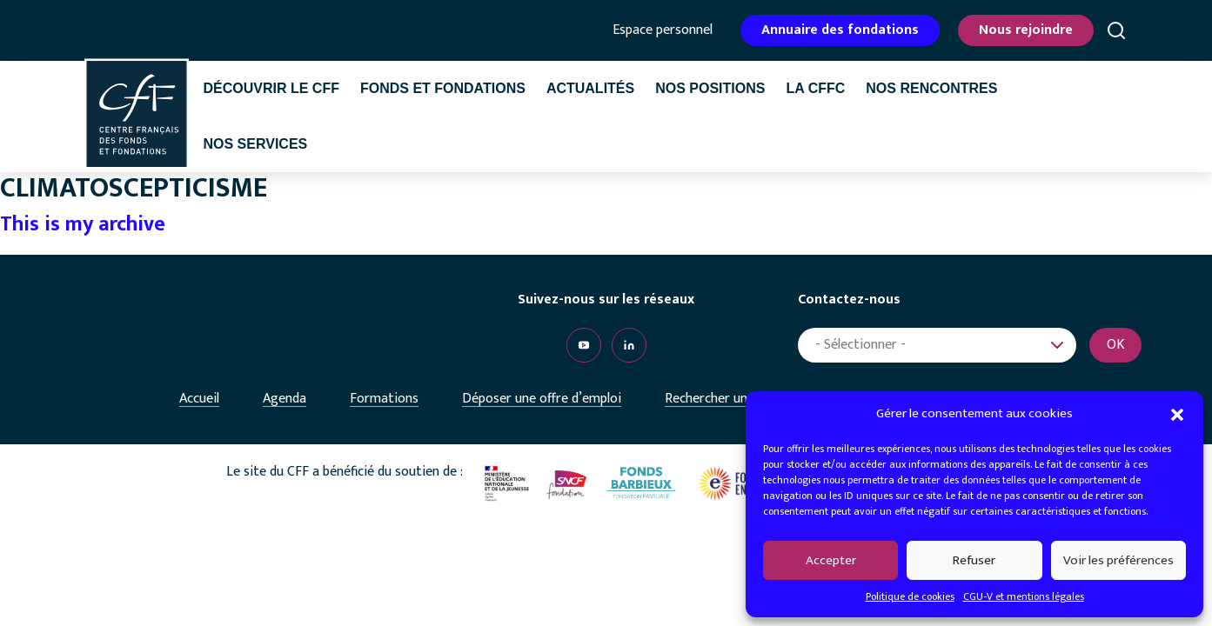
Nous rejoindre (1026, 30)
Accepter (831, 560)
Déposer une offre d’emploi (541, 398)
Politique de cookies (910, 596)
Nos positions (710, 88)
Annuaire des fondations (840, 30)
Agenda (284, 398)
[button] (1177, 414)
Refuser (974, 560)
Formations (384, 398)
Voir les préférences (1118, 560)
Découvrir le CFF (271, 88)
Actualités (590, 88)
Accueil (199, 398)
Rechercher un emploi (727, 398)
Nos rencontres (931, 88)
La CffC (815, 88)
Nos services (256, 144)
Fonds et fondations (443, 88)
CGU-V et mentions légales (1023, 596)
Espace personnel (663, 30)
